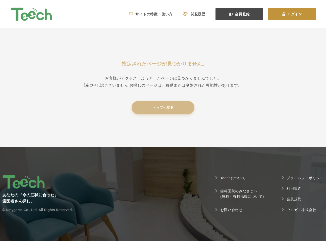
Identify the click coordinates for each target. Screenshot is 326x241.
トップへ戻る (163, 107)
